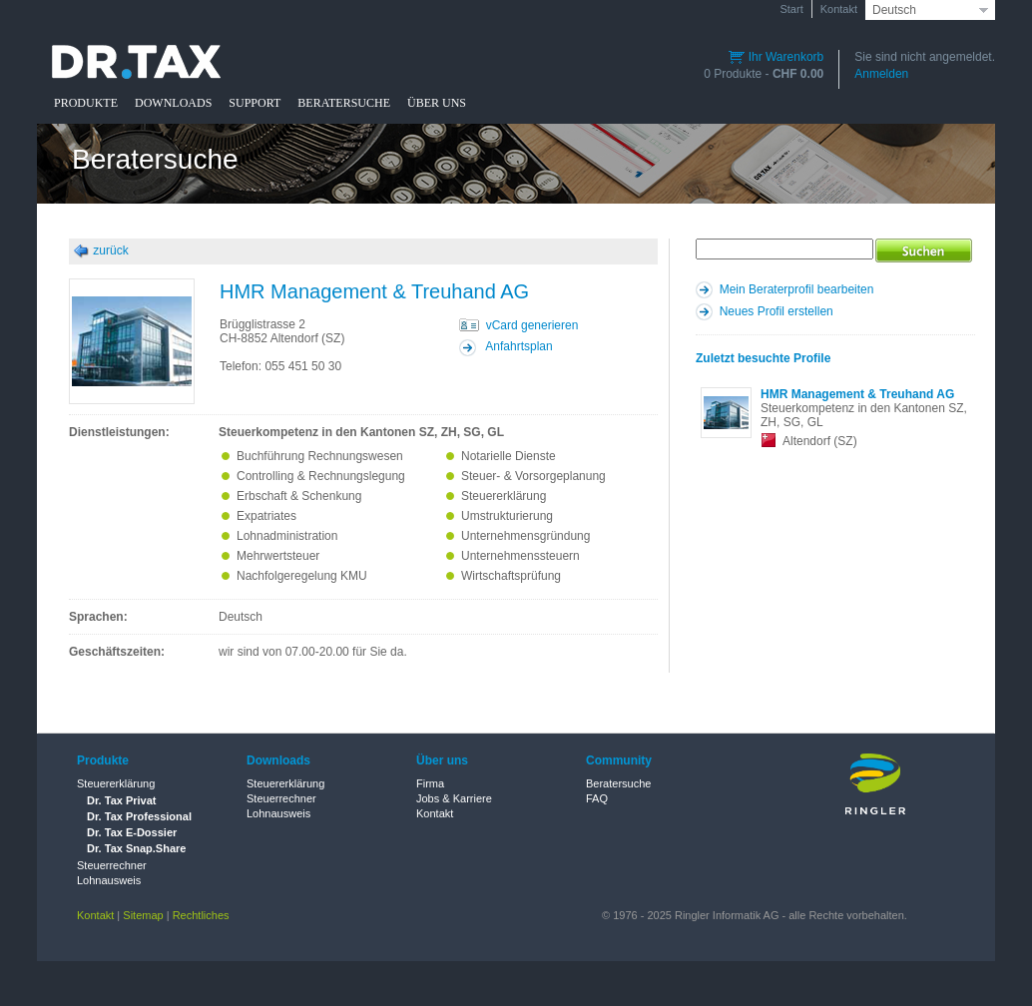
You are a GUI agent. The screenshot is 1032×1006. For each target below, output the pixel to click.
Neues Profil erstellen (776, 311)
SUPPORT (254, 103)
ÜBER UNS (436, 103)
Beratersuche (618, 783)
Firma (430, 783)
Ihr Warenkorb (776, 57)
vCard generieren (532, 325)
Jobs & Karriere (454, 798)
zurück (110, 250)
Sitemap (143, 915)
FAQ (597, 798)
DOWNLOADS (173, 103)
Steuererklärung (116, 783)
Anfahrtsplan (518, 346)
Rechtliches (201, 915)
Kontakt (838, 9)
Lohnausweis (109, 880)
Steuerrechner (112, 865)
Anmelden (881, 74)
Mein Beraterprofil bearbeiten (797, 289)
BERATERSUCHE (343, 103)
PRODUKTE (86, 103)
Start (790, 9)
